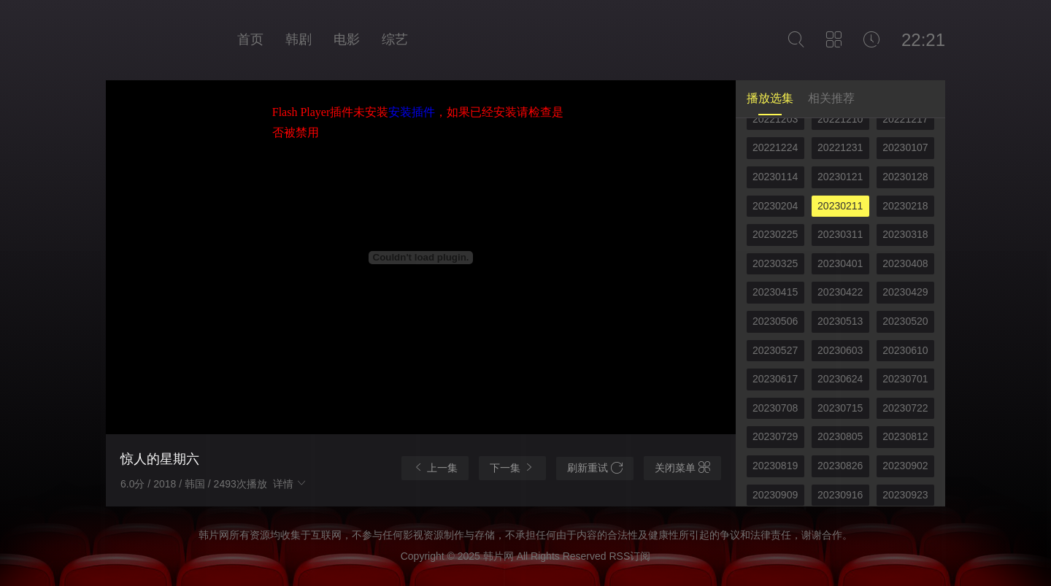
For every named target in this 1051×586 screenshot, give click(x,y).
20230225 (775, 234)
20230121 (840, 176)
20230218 (905, 206)
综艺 (395, 39)
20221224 (775, 147)
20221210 (840, 119)
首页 (250, 39)
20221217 (905, 119)
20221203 (775, 119)
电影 (347, 39)
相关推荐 (831, 98)
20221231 (840, 147)
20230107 (905, 147)
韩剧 (298, 39)
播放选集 (770, 98)
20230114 (775, 176)
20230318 (905, 234)
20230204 (775, 206)
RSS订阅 (629, 556)
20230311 (840, 234)
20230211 (840, 206)
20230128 (905, 176)
